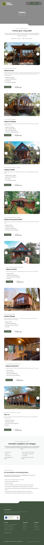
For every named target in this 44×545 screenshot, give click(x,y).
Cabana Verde (9, 70)
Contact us (34, 3)
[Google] (10, 533)
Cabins (35, 524)
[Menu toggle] (40, 3)
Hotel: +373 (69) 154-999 (8, 526)
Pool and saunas (37, 529)
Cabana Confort (11, 269)
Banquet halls (36, 526)
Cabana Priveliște (10, 122)
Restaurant (25, 526)
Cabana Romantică (12, 366)
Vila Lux (6, 415)
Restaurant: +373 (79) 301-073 (9, 528)
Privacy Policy (37, 541)
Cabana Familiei (9, 170)
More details (7, 86)
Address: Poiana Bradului (8, 529)
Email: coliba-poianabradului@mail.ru (10, 524)
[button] (17, 62)
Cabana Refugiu (9, 316)
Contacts (24, 529)
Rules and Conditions (30, 541)
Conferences (36, 527)
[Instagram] (7, 533)
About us (24, 524)
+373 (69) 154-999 (18, 87)
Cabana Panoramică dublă (13, 219)
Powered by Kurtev (19, 541)
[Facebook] (5, 533)
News (24, 527)
